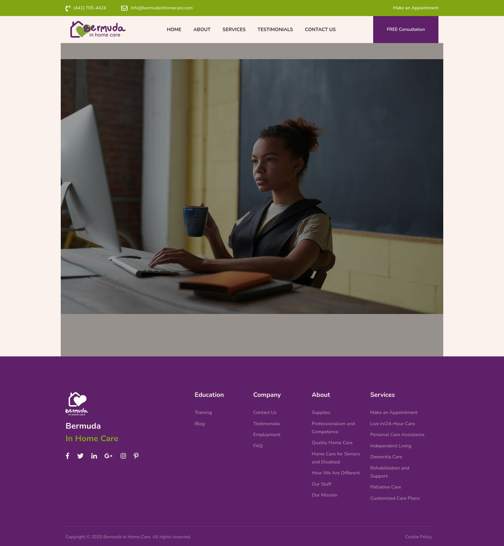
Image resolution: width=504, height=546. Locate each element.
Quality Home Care (332, 439)
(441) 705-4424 (90, 8)
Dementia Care (386, 454)
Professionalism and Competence (333, 424)
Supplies (321, 408)
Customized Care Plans (395, 497)
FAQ (258, 443)
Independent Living (391, 443)
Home (176, 29)
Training (203, 408)
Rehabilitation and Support (390, 470)
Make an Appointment (415, 8)
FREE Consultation (406, 29)
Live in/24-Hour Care (392, 420)
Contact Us (318, 29)
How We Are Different (336, 471)
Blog (200, 420)
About (203, 29)
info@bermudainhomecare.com (162, 8)
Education (209, 390)
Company (267, 390)
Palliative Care (385, 486)
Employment (267, 431)
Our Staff (321, 482)
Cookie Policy (418, 537)
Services (234, 29)
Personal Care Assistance (397, 431)
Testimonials (274, 29)
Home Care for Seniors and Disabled (336, 455)
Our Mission (325, 494)
